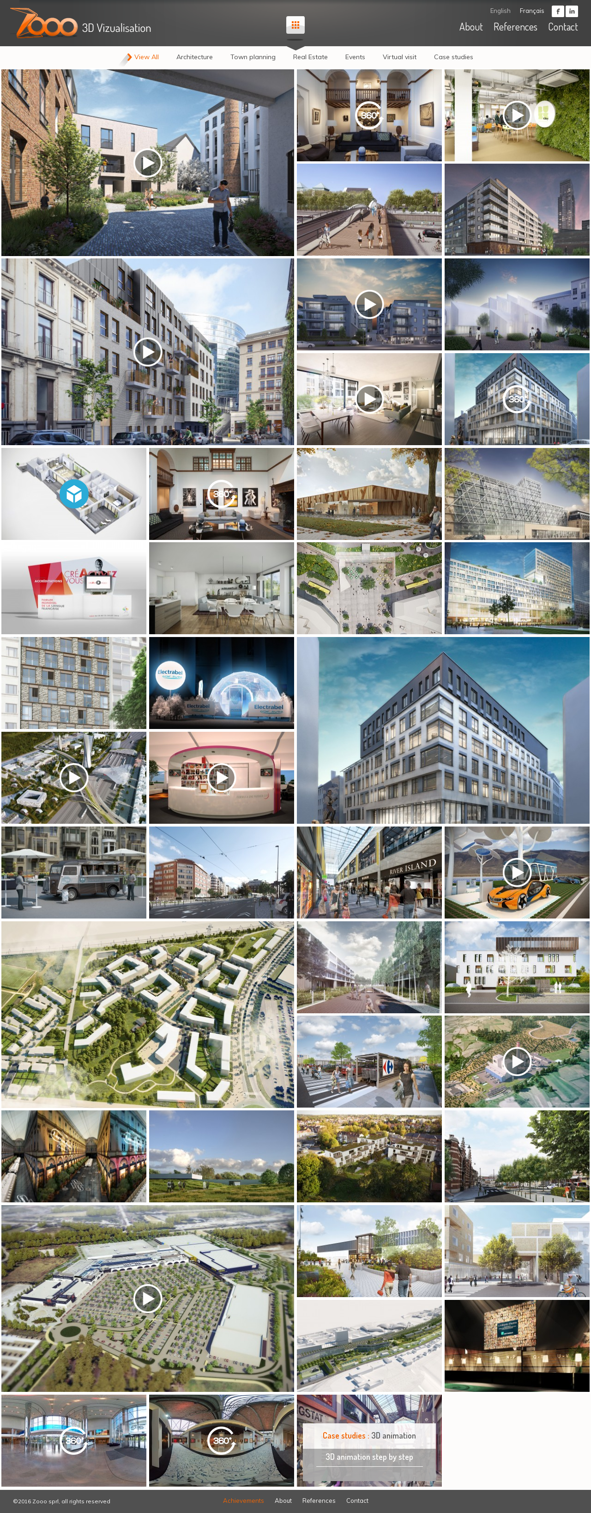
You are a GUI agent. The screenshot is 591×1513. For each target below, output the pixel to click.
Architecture (194, 57)
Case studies (453, 57)
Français (532, 10)
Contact (563, 26)
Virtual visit (399, 57)
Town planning (253, 57)
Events (355, 57)
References (515, 26)
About (471, 26)
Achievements (243, 1500)
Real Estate (310, 57)
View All (146, 57)
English (500, 10)
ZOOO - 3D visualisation (82, 23)
